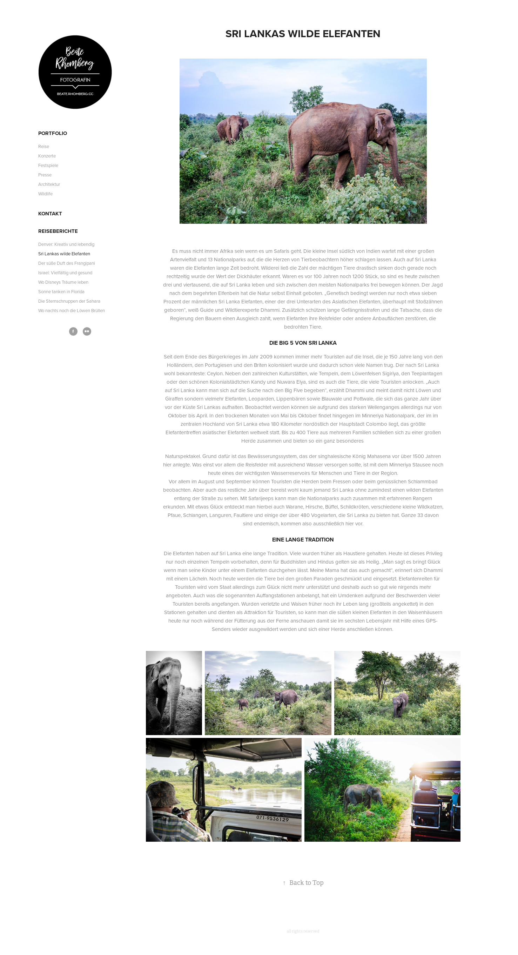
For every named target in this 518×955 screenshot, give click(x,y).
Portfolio (52, 133)
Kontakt (50, 213)
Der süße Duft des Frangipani (66, 263)
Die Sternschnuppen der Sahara (69, 301)
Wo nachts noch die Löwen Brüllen (71, 310)
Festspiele (48, 165)
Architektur (49, 184)
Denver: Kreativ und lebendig (66, 244)
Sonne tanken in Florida (61, 291)
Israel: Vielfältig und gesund (65, 272)
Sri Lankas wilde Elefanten (64, 253)
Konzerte (47, 156)
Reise (43, 146)
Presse (45, 175)
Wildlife (45, 193)
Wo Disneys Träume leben (63, 282)
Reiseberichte (58, 231)
